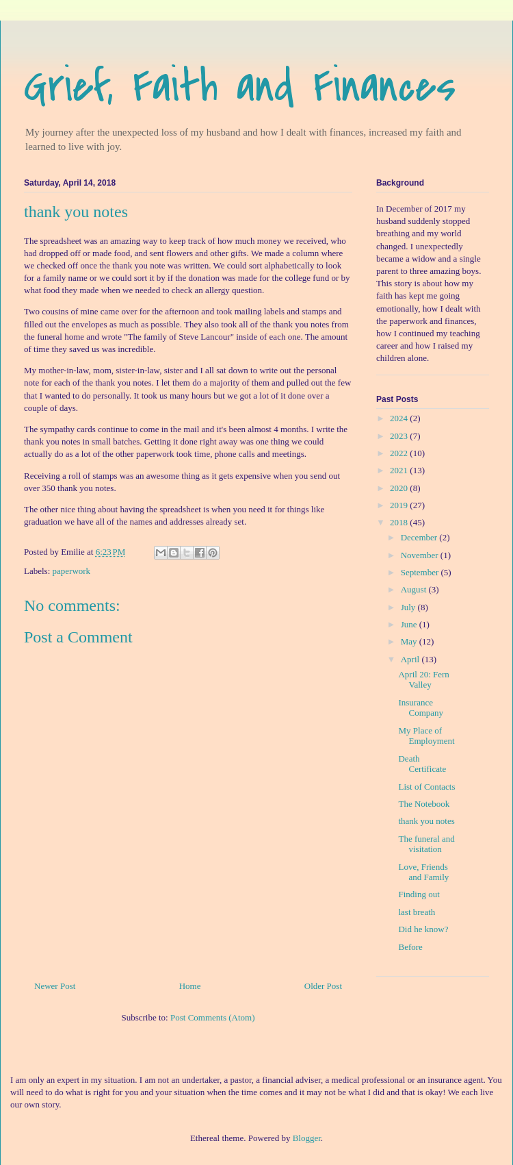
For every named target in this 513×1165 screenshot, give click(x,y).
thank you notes (426, 821)
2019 (400, 505)
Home (190, 986)
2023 (400, 436)
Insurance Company (420, 707)
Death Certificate (422, 764)
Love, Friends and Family (423, 872)
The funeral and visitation (426, 844)
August (415, 589)
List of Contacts (426, 786)
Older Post (323, 986)
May (410, 641)
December (420, 537)
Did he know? (423, 929)
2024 (400, 418)
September (421, 572)
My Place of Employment (426, 736)
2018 (400, 522)
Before (410, 947)
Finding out (418, 894)
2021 (400, 470)
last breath (416, 912)
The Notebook (423, 804)
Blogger (307, 1138)
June (410, 624)
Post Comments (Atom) (212, 1017)
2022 (400, 453)
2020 (400, 488)
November (420, 555)
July (409, 607)
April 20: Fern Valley (423, 679)
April (411, 659)
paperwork (72, 571)
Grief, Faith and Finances (240, 86)
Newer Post (54, 986)
